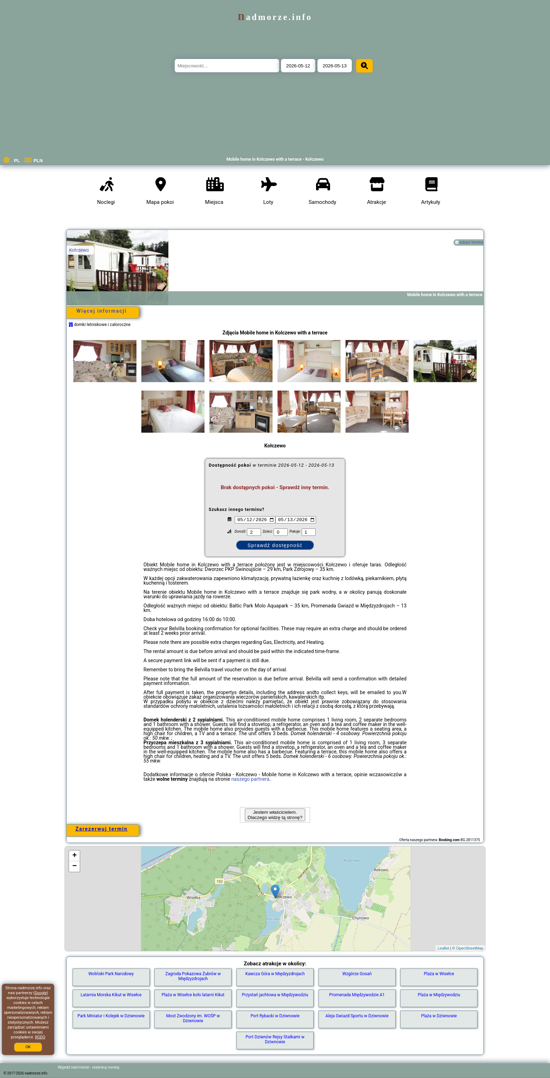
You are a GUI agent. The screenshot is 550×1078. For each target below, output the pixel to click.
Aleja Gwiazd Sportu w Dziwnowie (357, 1015)
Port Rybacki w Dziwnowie (275, 1015)
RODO (40, 1037)
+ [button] (74, 856)
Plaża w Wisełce (439, 973)
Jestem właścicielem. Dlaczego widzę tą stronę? (275, 815)
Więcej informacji (101, 311)
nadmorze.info (275, 17)
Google (41, 993)
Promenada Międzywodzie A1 (357, 994)
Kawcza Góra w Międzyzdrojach (274, 973)
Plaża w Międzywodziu (439, 994)
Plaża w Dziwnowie (439, 1015)
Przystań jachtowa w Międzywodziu (275, 994)
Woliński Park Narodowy (111, 973)
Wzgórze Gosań (357, 973)
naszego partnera (250, 779)
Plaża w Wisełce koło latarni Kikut (193, 994)
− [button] (74, 866)
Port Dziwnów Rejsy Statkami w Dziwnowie (275, 1039)
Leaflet (443, 948)
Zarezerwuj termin (101, 829)
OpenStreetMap (469, 948)
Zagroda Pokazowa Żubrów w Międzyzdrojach (193, 976)
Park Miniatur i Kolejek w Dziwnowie (111, 1015)
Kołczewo (79, 250)
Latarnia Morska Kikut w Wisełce (111, 994)
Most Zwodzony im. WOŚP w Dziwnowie (193, 1018)
